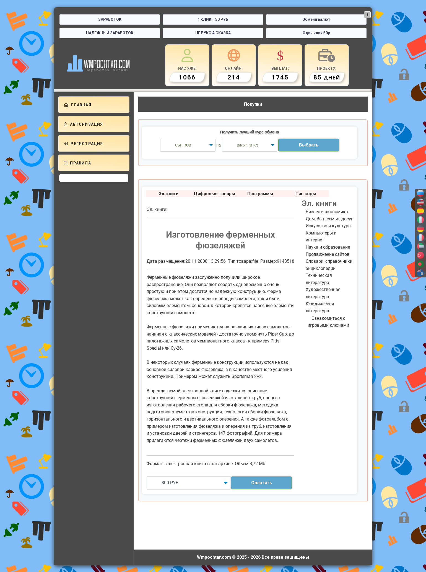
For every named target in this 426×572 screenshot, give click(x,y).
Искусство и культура (328, 225)
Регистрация (83, 143)
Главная (77, 105)
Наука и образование (328, 247)
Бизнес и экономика (327, 211)
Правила (77, 163)
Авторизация (83, 124)
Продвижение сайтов (327, 254)
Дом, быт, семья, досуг (329, 218)
